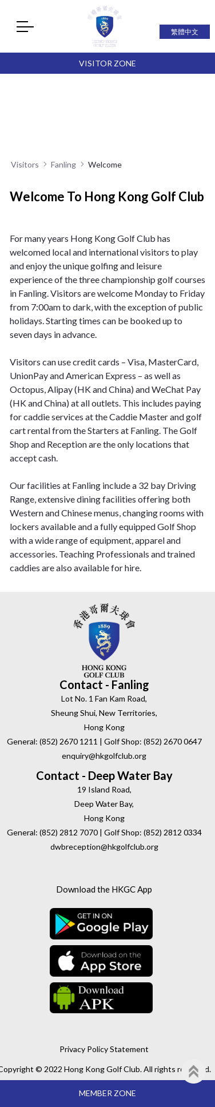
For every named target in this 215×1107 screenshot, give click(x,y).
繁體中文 (184, 31)
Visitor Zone (107, 63)
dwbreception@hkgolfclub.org (104, 846)
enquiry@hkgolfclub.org (104, 755)
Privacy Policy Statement (104, 1049)
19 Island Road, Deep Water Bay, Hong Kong (104, 804)
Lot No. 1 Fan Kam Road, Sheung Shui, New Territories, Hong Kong (104, 713)
